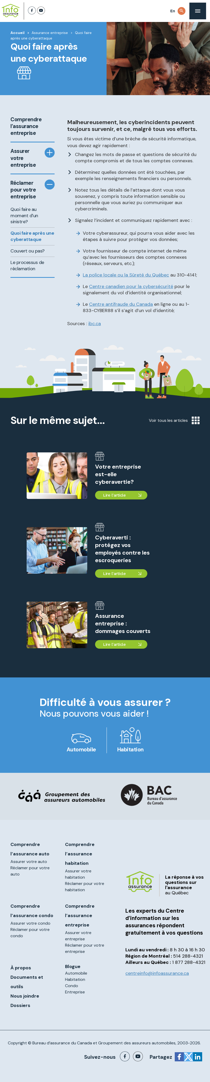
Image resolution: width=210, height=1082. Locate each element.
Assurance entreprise (50, 32)
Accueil (17, 32)
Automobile (81, 749)
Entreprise (75, 992)
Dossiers (20, 1005)
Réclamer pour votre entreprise (23, 190)
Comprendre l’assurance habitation (80, 853)
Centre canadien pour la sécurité (131, 286)
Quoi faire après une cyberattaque (32, 236)
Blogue (72, 966)
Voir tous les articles (174, 420)
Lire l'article (114, 495)
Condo (71, 985)
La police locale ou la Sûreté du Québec (126, 275)
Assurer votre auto (28, 861)
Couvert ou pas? (27, 251)
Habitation (130, 749)
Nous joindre (24, 996)
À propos (20, 968)
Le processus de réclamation (27, 265)
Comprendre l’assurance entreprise (25, 126)
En (172, 11)
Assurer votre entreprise (23, 158)
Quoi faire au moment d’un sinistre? (24, 215)
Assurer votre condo (30, 923)
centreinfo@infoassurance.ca (157, 973)
